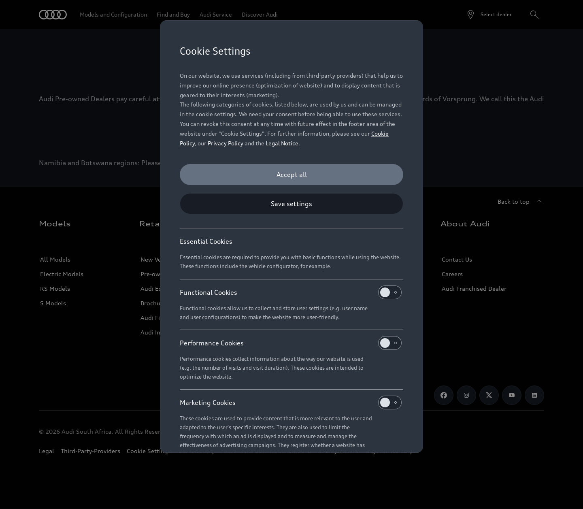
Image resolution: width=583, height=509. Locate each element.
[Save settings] (291, 203)
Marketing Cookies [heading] (291, 402)
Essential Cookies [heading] (206, 241)
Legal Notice (282, 143)
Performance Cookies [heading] (291, 343)
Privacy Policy (225, 143)
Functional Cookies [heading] (291, 292)
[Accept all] (291, 174)
